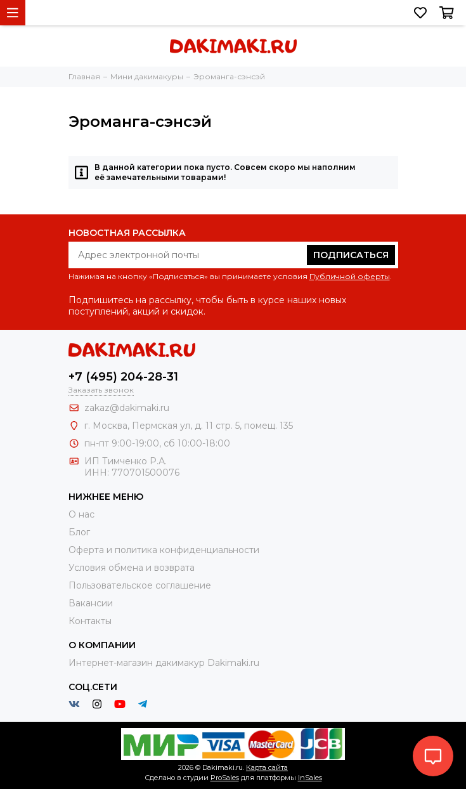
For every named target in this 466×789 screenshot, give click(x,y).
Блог (79, 532)
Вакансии (90, 603)
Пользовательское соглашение (139, 585)
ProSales (224, 777)
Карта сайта (267, 767)
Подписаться (351, 255)
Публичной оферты (349, 276)
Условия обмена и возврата (131, 567)
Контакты (90, 621)
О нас (81, 514)
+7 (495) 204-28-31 (123, 377)
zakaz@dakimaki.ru (126, 408)
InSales (310, 777)
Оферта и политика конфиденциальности (163, 550)
